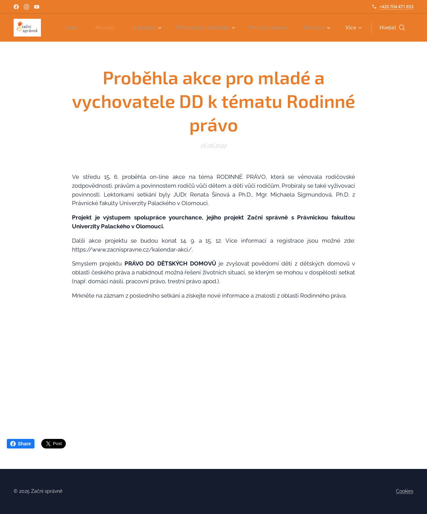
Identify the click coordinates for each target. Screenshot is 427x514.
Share (20, 443)
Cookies (404, 491)
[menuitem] (103, 27)
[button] (392, 27)
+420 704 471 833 (396, 6)
